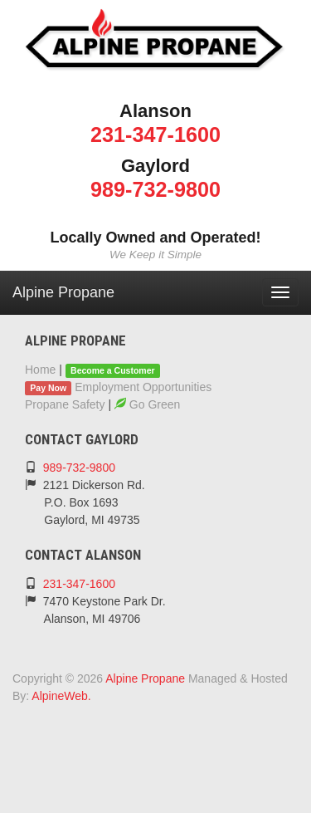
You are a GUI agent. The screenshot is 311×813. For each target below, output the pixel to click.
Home (40, 369)
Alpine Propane (63, 292)
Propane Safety (65, 404)
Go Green (147, 404)
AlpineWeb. (61, 696)
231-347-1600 (155, 134)
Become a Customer (112, 370)
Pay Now (48, 388)
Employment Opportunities (143, 387)
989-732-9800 (155, 189)
